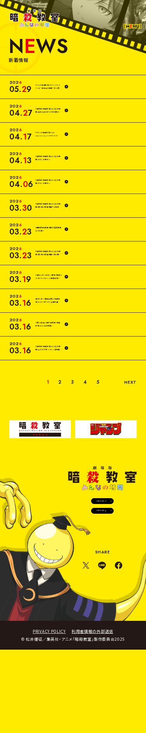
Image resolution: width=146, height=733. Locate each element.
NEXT (128, 443)
